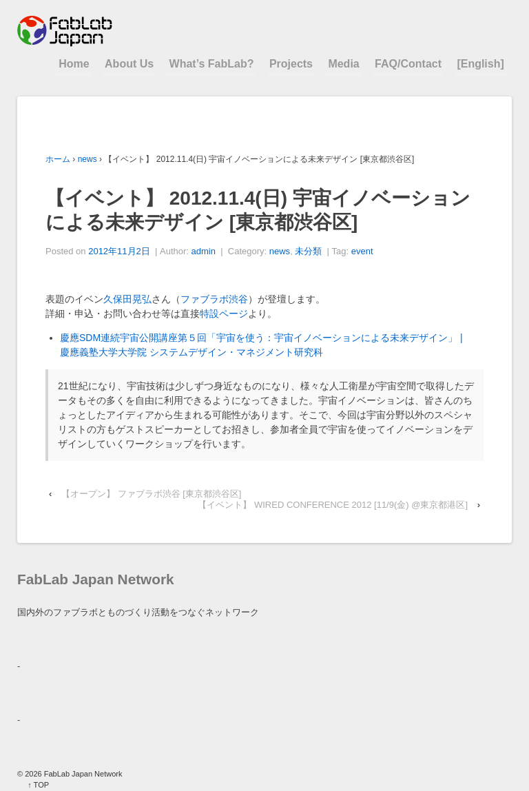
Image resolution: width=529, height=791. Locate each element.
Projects (291, 64)
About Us (129, 64)
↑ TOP (38, 785)
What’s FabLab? (211, 64)
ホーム (57, 159)
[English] (480, 64)
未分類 (308, 251)
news (87, 159)
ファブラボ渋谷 (214, 299)
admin (203, 251)
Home (74, 64)
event (362, 251)
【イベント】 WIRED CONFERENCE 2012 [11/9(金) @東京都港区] (333, 505)
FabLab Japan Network (82, 774)
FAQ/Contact (408, 64)
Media (343, 64)
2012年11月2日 (119, 251)
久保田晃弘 (127, 299)
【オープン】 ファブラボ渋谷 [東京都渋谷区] (151, 494)
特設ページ (224, 313)
